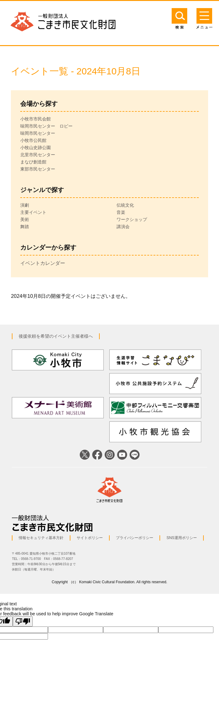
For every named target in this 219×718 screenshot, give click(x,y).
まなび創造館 (33, 161)
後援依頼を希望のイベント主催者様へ (56, 336)
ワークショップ (132, 219)
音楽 (121, 212)
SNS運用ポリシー (181, 538)
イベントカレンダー (42, 263)
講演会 (123, 226)
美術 (24, 219)
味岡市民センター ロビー (46, 126)
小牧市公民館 (33, 140)
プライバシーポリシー (134, 538)
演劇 (24, 205)
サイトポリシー (90, 538)
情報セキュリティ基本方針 (41, 538)
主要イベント (33, 212)
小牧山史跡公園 (35, 147)
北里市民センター (37, 154)
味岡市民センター (37, 133)
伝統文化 (125, 205)
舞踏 (24, 226)
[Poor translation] (23, 621)
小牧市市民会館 (35, 118)
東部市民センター (37, 169)
